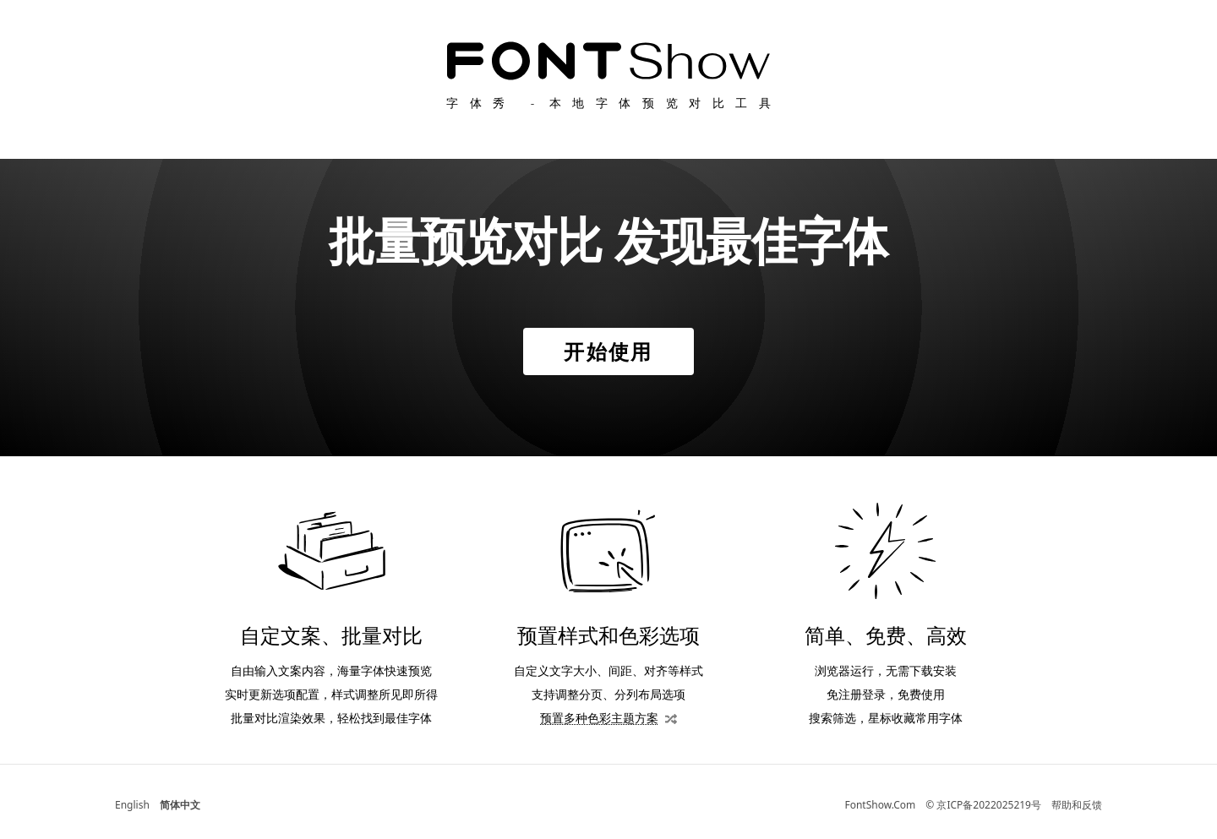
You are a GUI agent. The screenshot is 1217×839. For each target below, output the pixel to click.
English (132, 805)
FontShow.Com (879, 805)
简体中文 (180, 805)
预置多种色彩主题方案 (599, 718)
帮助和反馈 (1076, 805)
